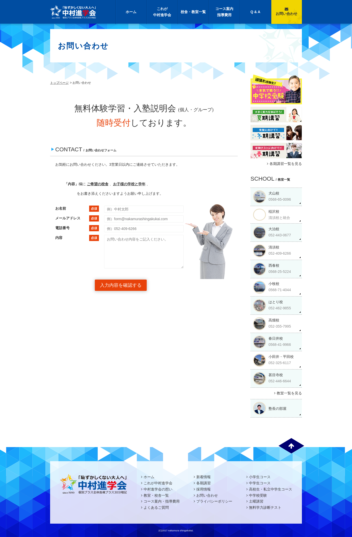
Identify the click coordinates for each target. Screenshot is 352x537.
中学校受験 (258, 495)
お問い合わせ (286, 11)
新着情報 (203, 477)
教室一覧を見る (287, 393)
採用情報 (203, 489)
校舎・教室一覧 (193, 12)
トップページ (59, 83)
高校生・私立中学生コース (270, 489)
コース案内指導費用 (224, 12)
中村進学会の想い (158, 489)
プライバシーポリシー (214, 501)
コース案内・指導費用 (162, 501)
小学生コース (260, 477)
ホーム (131, 12)
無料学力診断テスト (265, 507)
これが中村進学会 (162, 12)
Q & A (255, 12)
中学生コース (260, 483)
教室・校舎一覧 (156, 495)
